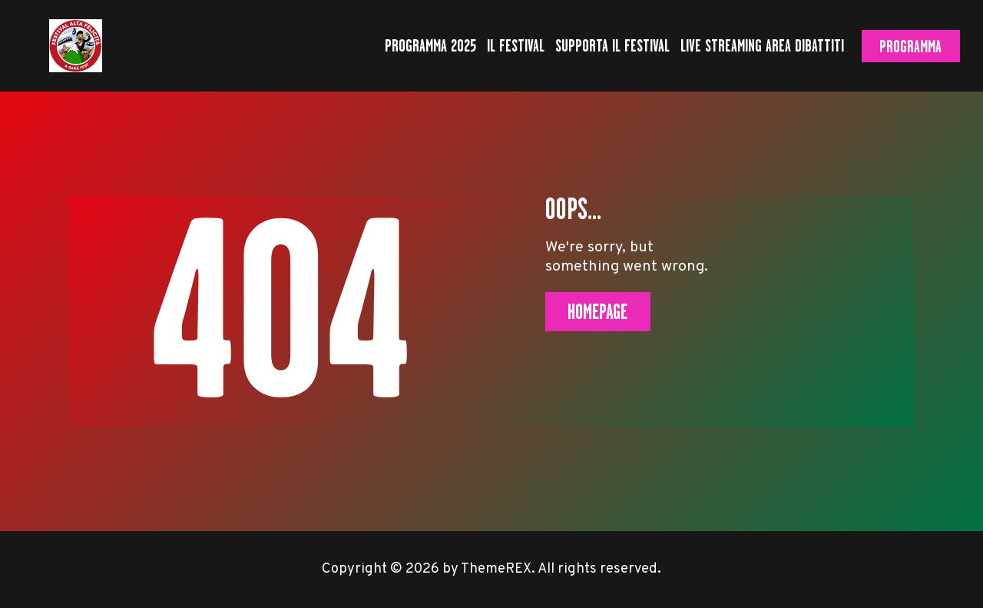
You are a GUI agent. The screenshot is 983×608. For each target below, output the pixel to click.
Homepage (597, 311)
